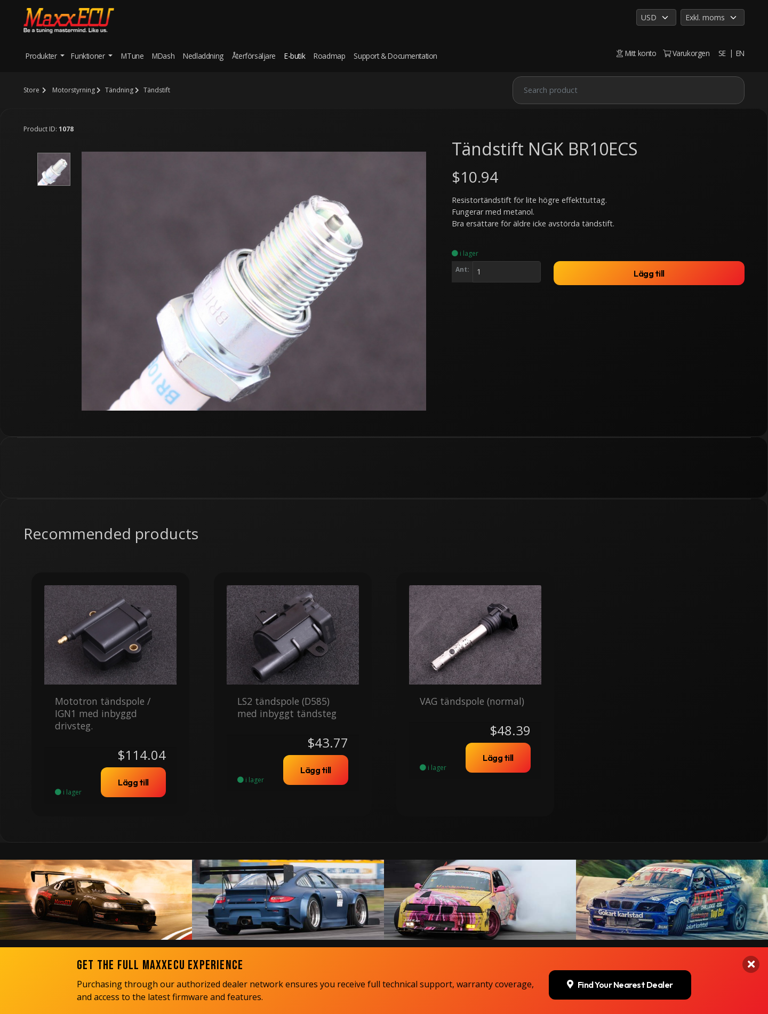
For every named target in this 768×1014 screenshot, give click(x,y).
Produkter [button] (42, 56)
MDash (163, 56)
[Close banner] (750, 870)
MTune (132, 56)
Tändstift (156, 90)
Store (31, 90)
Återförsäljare (254, 56)
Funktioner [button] (89, 56)
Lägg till (649, 273)
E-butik (294, 56)
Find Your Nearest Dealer (620, 891)
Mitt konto (636, 53)
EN (740, 53)
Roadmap (329, 56)
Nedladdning (203, 56)
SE (722, 53)
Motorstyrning (73, 90)
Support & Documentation (395, 56)
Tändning (119, 90)
